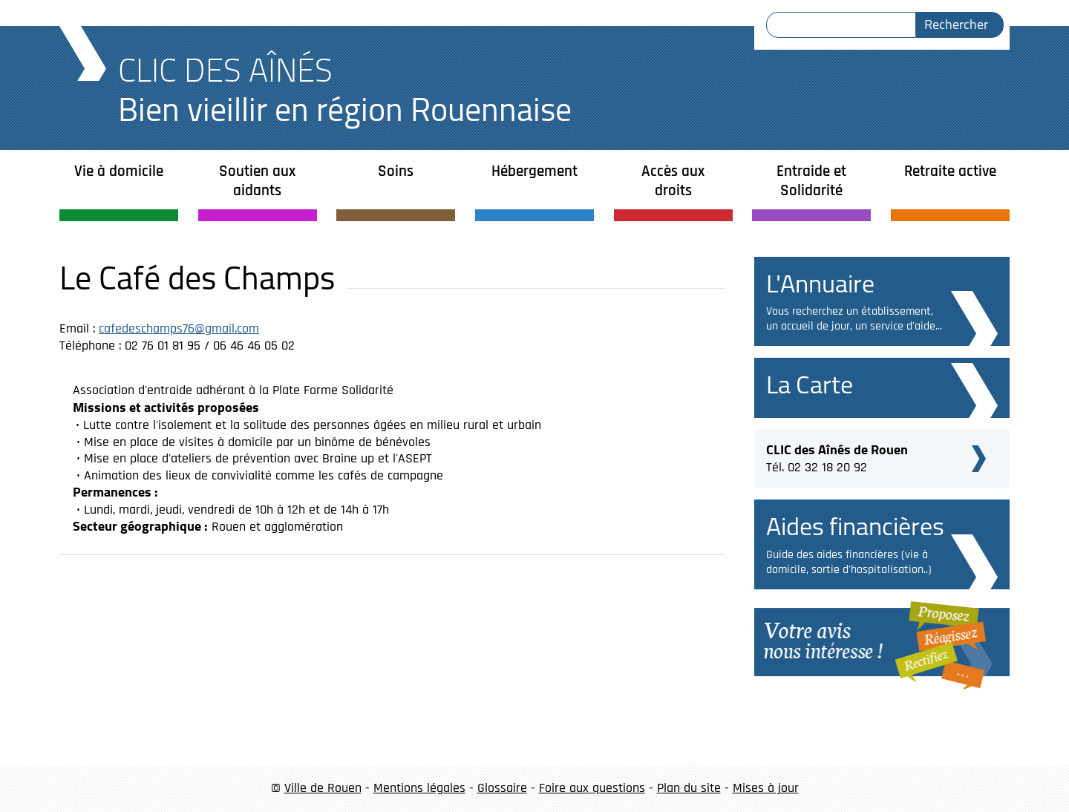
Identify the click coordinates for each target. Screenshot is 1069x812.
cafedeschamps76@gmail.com (179, 328)
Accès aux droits (673, 180)
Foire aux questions (592, 787)
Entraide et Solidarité (811, 180)
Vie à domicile (118, 171)
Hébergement (534, 171)
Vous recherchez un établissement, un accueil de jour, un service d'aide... (854, 319)
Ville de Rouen (323, 787)
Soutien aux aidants (257, 180)
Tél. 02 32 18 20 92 (837, 456)
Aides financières (855, 525)
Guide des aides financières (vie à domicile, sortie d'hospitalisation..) (849, 562)
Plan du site (689, 787)
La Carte (809, 384)
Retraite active (950, 171)
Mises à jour (766, 787)
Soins (395, 171)
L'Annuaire (820, 283)
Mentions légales (419, 787)
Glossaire (502, 787)
